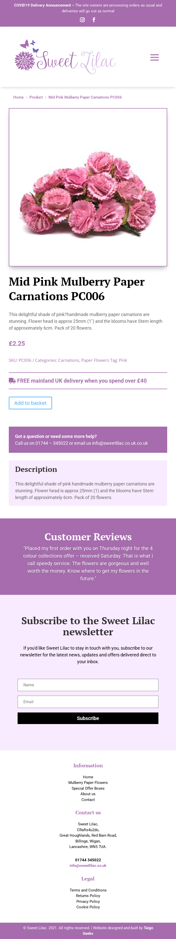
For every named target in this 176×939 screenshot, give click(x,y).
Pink (123, 360)
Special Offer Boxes (88, 788)
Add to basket (30, 402)
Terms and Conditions (88, 890)
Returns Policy (88, 895)
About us (88, 794)
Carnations (68, 360)
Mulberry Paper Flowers (88, 782)
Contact (88, 799)
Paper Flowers (95, 360)
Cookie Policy (88, 907)
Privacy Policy (88, 901)
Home (88, 777)
